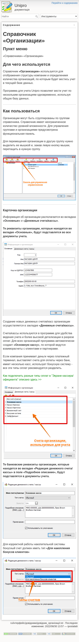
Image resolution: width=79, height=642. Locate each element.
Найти (37, 16)
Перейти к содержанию (65, 3)
